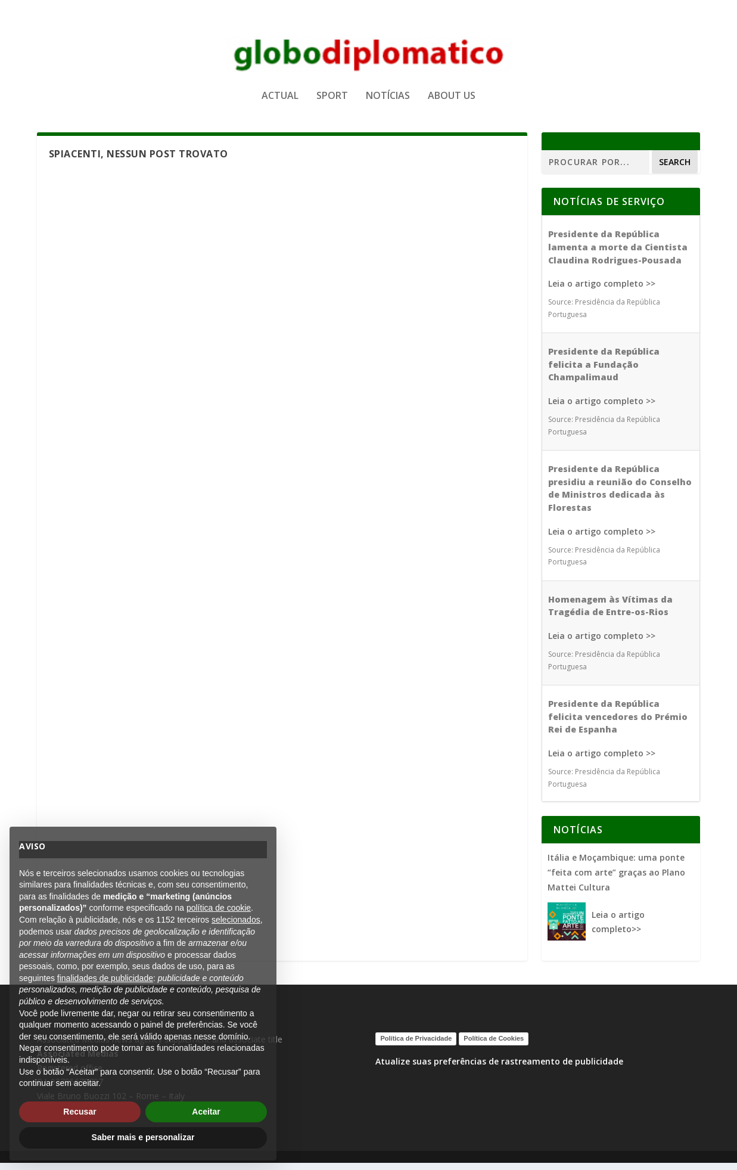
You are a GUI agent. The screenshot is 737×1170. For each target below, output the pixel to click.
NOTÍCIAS (388, 97)
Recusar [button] (79, 1111)
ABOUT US (451, 97)
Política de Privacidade (416, 1045)
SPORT (332, 97)
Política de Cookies (494, 1045)
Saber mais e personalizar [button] (143, 1137)
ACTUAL (280, 97)
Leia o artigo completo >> (601, 290)
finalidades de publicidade (105, 978)
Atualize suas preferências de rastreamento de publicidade (499, 1068)
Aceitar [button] (206, 1111)
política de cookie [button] (218, 908)
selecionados (236, 919)
